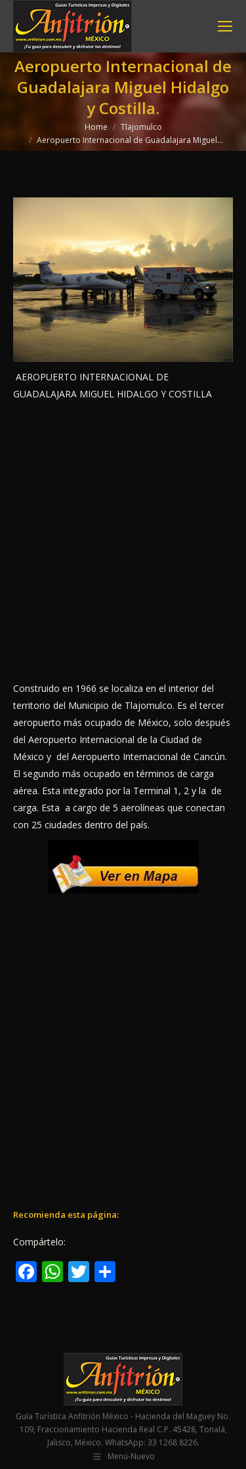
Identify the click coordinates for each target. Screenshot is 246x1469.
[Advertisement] (123, 541)
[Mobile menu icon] (225, 26)
